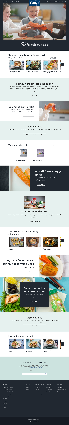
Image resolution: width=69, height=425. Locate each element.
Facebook (5, 403)
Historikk (28, 389)
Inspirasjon (13, 3)
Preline (47, 394)
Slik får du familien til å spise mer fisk (34, 134)
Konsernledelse (29, 396)
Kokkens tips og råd (39, 394)
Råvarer (36, 396)
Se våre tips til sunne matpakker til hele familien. (34, 299)
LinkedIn (5, 401)
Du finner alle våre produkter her (53, 145)
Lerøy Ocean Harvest (50, 396)
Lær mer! (34, 325)
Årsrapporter (60, 387)
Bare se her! (28, 115)
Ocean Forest (49, 391)
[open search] (64, 1)
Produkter (37, 389)
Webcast (59, 391)
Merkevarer (28, 391)
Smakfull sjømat (6, 3)
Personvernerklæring (34, 421)
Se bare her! (28, 271)
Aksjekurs (59, 394)
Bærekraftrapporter (61, 389)
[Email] (33, 374)
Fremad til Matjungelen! (34, 221)
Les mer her (34, 95)
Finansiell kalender (61, 396)
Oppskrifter (37, 387)
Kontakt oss (57, 1)
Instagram (5, 405)
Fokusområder (49, 387)
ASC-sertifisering (49, 389)
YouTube (5, 407)
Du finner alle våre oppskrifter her (53, 336)
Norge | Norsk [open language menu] (48, 1)
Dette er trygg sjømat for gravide (41, 185)
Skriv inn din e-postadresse (27, 372)
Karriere (17, 1)
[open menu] (3, 1)
